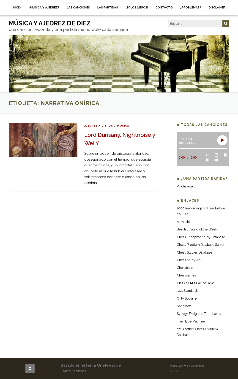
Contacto (164, 7)
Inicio (17, 7)
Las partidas (107, 7)
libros (107, 125)
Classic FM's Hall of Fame (196, 283)
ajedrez (91, 125)
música (123, 125)
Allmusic (183, 222)
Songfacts (184, 306)
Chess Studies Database (194, 252)
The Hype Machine (191, 321)
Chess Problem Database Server (200, 244)
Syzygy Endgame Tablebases (199, 314)
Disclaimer (217, 7)
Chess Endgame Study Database (201, 237)
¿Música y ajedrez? (44, 7)
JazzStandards (187, 290)
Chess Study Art (188, 260)
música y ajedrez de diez (49, 23)
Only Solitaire (187, 298)
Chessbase (185, 268)
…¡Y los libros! (137, 7)
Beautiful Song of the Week (197, 229)
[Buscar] (225, 23)
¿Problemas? (190, 7)
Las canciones (78, 7)
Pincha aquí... (186, 186)
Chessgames (186, 275)
